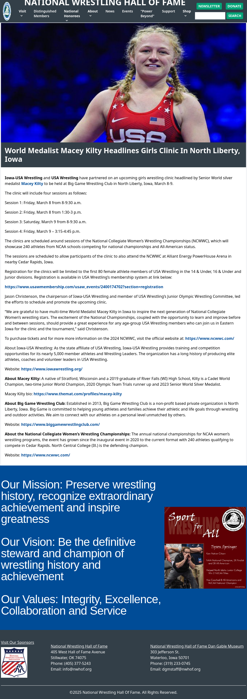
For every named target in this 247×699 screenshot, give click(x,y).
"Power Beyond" (147, 13)
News (110, 11)
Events (127, 11)
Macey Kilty (32, 183)
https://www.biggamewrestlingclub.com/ (60, 424)
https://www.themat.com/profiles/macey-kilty (78, 393)
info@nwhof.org (77, 669)
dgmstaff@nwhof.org (181, 669)
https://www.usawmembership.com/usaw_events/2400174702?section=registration (84, 286)
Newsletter (209, 6)
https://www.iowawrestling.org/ (51, 369)
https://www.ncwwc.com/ (209, 338)
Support (168, 11)
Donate (234, 6)
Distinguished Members (45, 13)
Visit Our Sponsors (17, 642)
